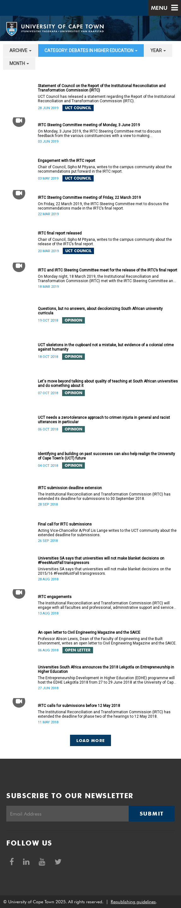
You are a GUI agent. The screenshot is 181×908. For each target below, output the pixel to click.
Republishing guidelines (133, 901)
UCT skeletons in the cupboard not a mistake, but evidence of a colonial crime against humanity (106, 347)
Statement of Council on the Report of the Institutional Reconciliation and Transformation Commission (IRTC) (102, 88)
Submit (152, 813)
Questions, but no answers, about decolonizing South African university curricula (100, 310)
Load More (90, 740)
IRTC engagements (55, 597)
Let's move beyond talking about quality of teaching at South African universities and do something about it (108, 383)
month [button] (19, 63)
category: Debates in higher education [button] (90, 50)
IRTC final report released (60, 233)
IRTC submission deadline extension (70, 488)
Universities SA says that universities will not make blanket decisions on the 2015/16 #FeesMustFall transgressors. (104, 571)
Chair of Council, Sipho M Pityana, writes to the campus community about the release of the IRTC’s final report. (105, 241)
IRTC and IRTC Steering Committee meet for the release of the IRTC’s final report (107, 270)
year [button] (158, 50)
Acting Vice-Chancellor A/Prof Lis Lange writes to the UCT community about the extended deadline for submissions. (107, 532)
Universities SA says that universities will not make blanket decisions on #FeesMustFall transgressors (101, 560)
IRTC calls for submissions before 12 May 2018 (79, 705)
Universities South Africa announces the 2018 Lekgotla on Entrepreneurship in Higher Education (106, 669)
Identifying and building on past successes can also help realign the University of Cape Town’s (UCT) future (106, 456)
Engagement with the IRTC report (66, 160)
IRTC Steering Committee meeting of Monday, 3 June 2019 (89, 125)
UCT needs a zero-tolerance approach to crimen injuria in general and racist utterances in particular (104, 419)
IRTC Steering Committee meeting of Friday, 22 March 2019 (89, 197)
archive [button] (20, 50)
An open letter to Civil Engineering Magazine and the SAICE (89, 632)
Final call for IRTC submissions (65, 524)
